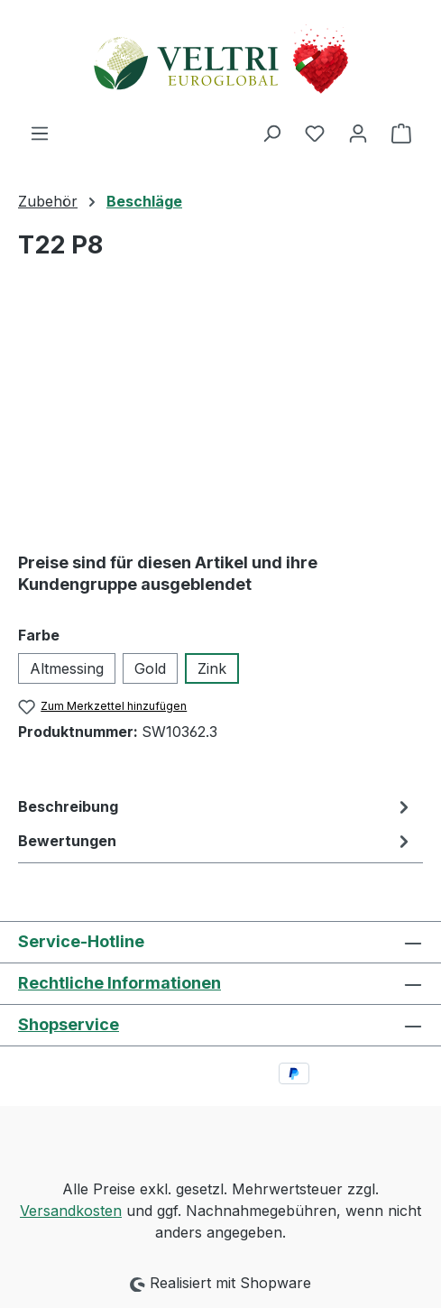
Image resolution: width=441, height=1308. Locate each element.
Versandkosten (71, 1211)
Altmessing (67, 668)
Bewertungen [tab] (216, 840)
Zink (212, 668)
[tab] (216, 806)
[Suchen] (271, 133)
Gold (150, 668)
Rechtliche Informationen (119, 982)
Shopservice (68, 1024)
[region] (220, 414)
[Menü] (39, 133)
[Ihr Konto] (358, 133)
